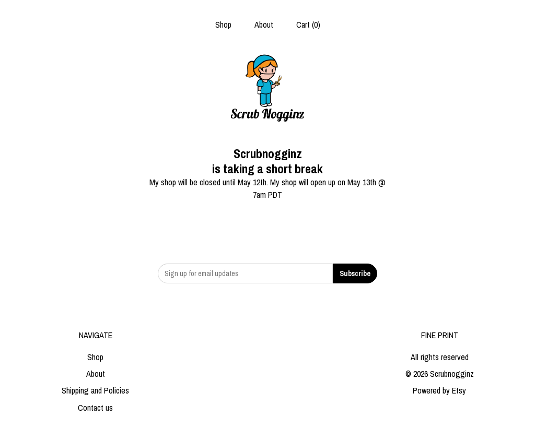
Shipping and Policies (95, 390)
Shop (223, 24)
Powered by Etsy (439, 390)
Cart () (308, 24)
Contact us (95, 407)
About (263, 24)
